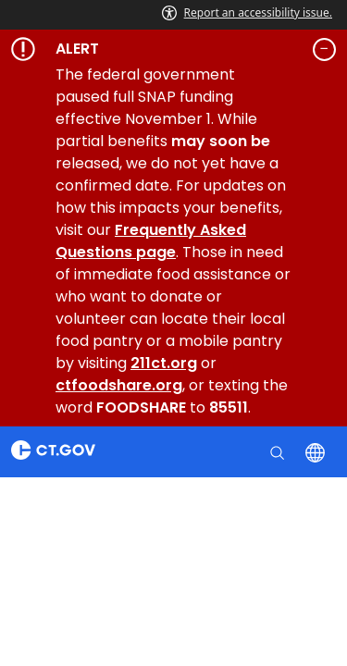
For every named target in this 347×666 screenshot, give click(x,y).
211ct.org (163, 363)
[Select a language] (316, 451)
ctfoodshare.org (119, 385)
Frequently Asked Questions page (151, 241)
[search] (279, 451)
